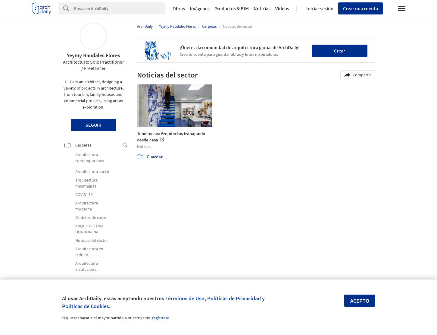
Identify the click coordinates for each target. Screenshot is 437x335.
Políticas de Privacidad (234, 298)
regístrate (160, 318)
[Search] (119, 8)
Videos (282, 8)
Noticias (262, 8)
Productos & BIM (231, 8)
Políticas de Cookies (85, 306)
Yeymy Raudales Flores (93, 55)
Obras (179, 8)
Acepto (359, 300)
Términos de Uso (184, 298)
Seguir (93, 125)
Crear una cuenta (360, 8)
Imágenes (200, 8)
